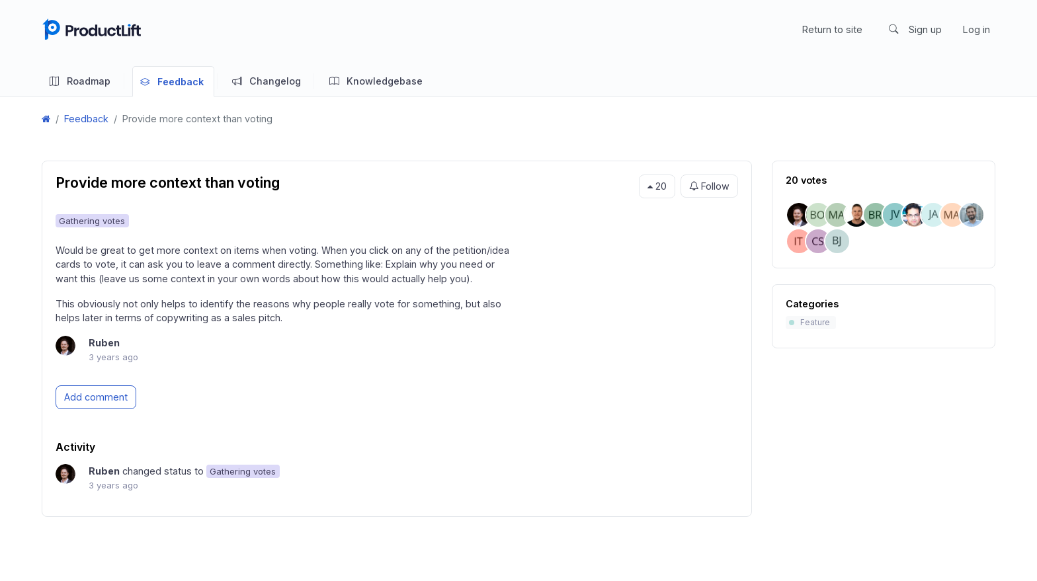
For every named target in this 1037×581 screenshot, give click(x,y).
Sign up (925, 29)
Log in (976, 29)
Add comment (96, 397)
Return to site (832, 29)
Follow (709, 186)
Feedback (86, 118)
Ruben (104, 342)
